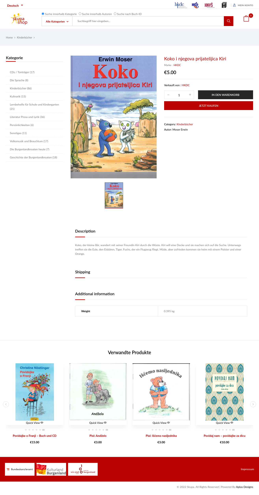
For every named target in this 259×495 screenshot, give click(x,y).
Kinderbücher (24, 37)
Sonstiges (18, 133)
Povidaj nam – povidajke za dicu (224, 435)
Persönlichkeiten (22, 125)
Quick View (34, 422)
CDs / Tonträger (22, 72)
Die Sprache (19, 80)
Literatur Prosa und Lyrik (27, 117)
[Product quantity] (179, 95)
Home (9, 37)
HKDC (177, 65)
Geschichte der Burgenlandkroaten (33, 157)
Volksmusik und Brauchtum (29, 141)
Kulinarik (18, 96)
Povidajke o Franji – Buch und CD (35, 435)
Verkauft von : (172, 85)
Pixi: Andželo (97, 435)
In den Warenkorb (225, 94)
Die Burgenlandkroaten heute (29, 149)
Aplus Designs (244, 486)
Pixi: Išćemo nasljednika (161, 435)
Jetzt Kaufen (208, 105)
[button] (246, 19)
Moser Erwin (180, 129)
